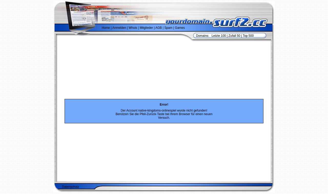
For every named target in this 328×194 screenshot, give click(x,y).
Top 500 (248, 36)
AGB (158, 28)
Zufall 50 (234, 36)
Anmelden (119, 28)
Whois (133, 28)
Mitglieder (146, 28)
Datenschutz (70, 178)
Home (106, 28)
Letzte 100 (219, 36)
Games (180, 28)
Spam (168, 28)
